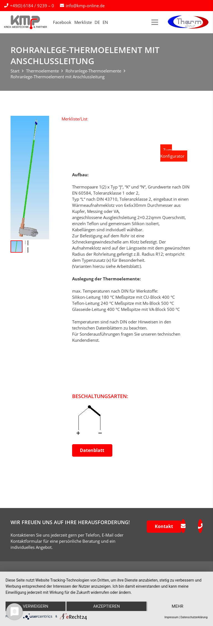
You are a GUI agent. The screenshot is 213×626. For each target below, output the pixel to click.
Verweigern (35, 606)
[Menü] (154, 22)
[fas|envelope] (183, 526)
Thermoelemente (42, 71)
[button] (74, 119)
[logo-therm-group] (188, 22)
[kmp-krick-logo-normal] (25, 22)
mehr (177, 606)
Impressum (171, 617)
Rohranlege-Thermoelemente (93, 71)
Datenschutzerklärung (194, 617)
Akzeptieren (106, 606)
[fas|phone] (200, 526)
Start (15, 71)
